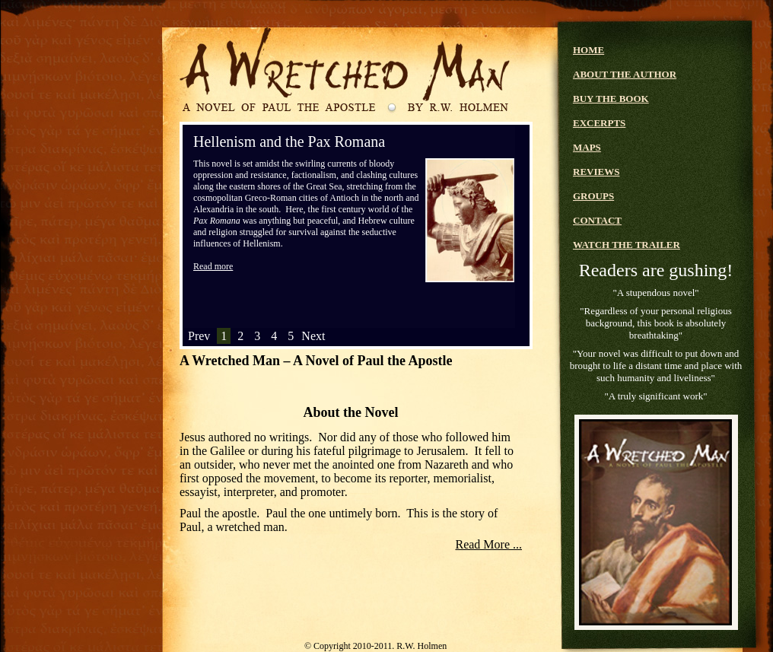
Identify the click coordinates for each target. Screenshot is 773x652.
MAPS (587, 147)
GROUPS (593, 196)
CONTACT (597, 220)
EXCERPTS (599, 123)
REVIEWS (596, 171)
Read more (213, 266)
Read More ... (488, 544)
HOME (588, 50)
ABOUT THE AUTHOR (624, 74)
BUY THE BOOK (611, 98)
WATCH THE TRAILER (626, 244)
